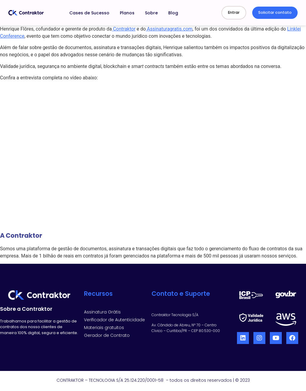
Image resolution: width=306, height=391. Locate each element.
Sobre (151, 13)
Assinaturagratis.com (169, 29)
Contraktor (123, 29)
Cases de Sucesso (89, 13)
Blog (173, 13)
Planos (127, 13)
